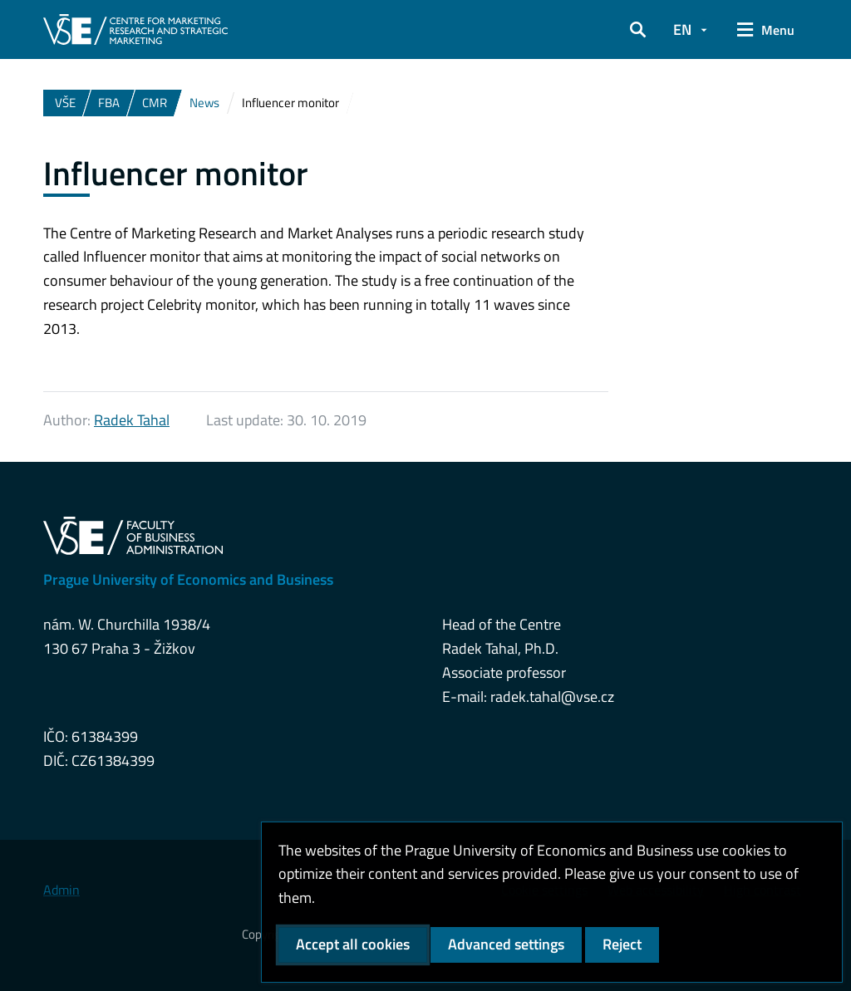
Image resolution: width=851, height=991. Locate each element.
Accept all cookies (353, 944)
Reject (622, 944)
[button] (638, 30)
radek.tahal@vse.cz (552, 696)
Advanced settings (506, 944)
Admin (61, 890)
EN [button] (682, 29)
